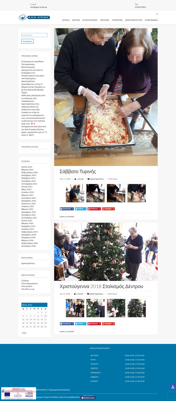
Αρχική (66, 20)
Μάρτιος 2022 (27, 209)
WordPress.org (27, 289)
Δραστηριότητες (134, 20)
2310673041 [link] (140, 7)
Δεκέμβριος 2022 (28, 201)
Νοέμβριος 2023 (28, 178)
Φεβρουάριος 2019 (29, 232)
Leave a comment (67, 216)
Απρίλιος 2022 (27, 206)
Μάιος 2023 (26, 189)
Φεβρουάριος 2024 (29, 172)
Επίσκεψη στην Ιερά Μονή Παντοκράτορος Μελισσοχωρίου (32, 64)
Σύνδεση (25, 280)
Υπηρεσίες (117, 20)
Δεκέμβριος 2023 (28, 175)
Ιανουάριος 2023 (28, 198)
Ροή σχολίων (26, 286)
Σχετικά (76, 20)
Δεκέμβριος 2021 (28, 212)
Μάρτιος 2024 (27, 169)
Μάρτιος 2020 (27, 223)
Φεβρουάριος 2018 (29, 243)
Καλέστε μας (88, 398)
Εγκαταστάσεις (90, 20)
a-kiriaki (80, 179)
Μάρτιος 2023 (27, 195)
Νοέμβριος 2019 (28, 226)
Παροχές (104, 20)
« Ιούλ (23, 333)
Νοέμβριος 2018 (28, 237)
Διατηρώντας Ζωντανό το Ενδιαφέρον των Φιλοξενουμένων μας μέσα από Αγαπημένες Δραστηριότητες (32, 75)
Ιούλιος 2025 (26, 167)
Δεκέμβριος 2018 (28, 234)
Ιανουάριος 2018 (28, 246)
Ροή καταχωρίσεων (29, 283)
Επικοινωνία (151, 20)
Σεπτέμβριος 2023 (29, 184)
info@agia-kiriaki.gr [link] (38, 7)
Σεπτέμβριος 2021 (29, 217)
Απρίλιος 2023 (27, 192)
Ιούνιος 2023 (26, 186)
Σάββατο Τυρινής (78, 171)
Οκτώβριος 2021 (28, 215)
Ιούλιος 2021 (26, 220)
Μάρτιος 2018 (27, 240)
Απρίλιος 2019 (27, 229)
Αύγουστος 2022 (28, 203)
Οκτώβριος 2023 (28, 181)
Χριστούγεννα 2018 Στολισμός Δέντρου (101, 286)
